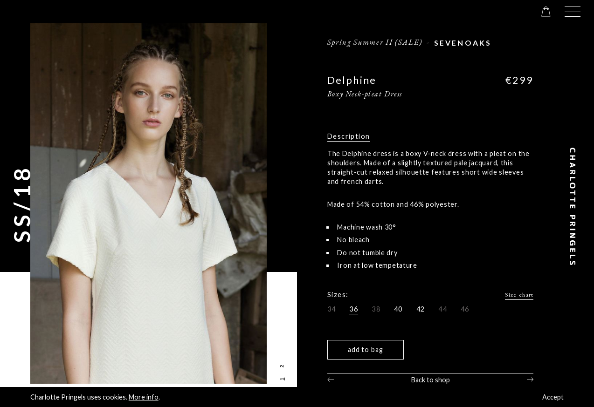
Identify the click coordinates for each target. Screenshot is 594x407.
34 (331, 309)
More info (144, 397)
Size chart (519, 294)
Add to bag (365, 349)
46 (465, 309)
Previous (330, 379)
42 (420, 309)
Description (348, 136)
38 (376, 309)
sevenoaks (463, 42)
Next (530, 379)
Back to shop (430, 380)
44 (442, 309)
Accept (553, 397)
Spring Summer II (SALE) (374, 42)
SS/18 (22, 203)
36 (353, 309)
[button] (573, 12)
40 (398, 309)
